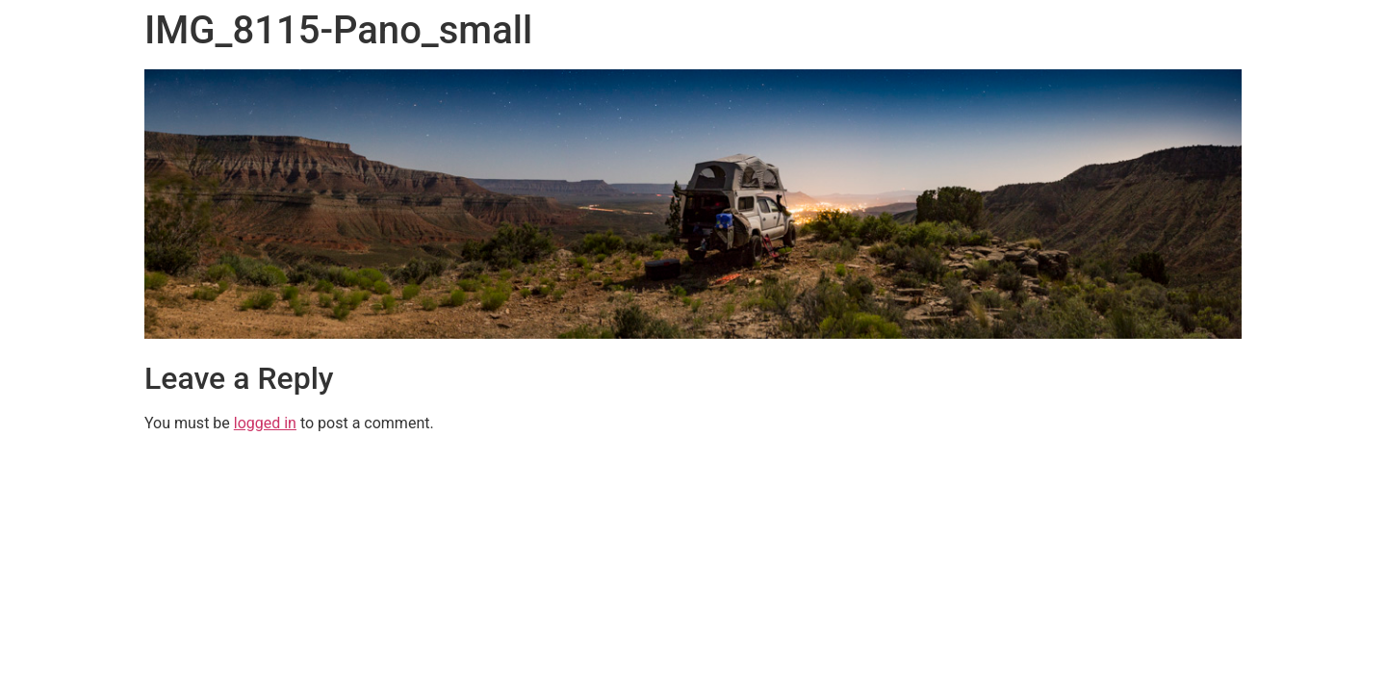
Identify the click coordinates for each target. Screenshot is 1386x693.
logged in (265, 423)
